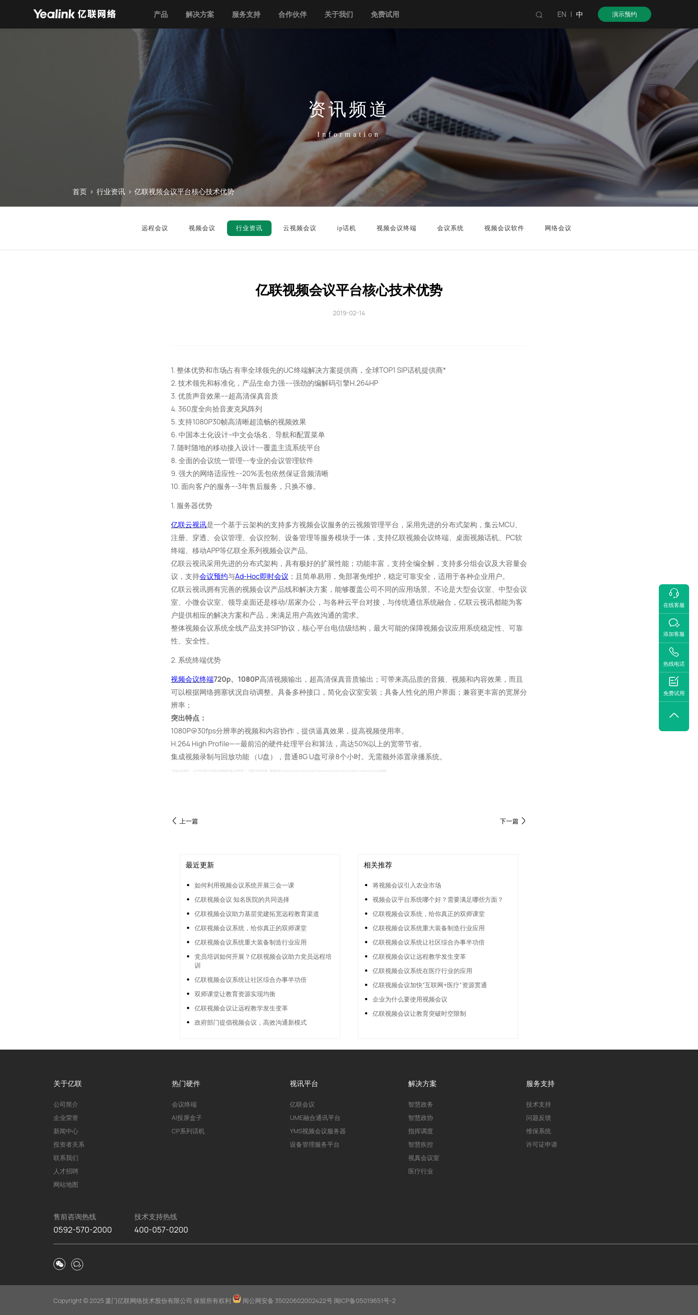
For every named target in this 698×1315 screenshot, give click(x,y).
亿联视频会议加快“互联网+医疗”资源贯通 (430, 985)
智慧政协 (420, 1117)
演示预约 (624, 14)
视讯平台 (304, 1083)
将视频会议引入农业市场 (407, 885)
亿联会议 (302, 1104)
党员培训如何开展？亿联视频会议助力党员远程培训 (263, 960)
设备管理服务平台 (315, 1144)
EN (561, 14)
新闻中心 (65, 1131)
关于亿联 (67, 1083)
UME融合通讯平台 (315, 1117)
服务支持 (246, 14)
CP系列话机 (188, 1131)
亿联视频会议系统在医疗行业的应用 (422, 970)
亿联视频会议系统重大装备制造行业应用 (251, 942)
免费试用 (385, 14)
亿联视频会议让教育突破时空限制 (419, 1013)
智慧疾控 (420, 1144)
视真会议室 (423, 1157)
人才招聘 (65, 1171)
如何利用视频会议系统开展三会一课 (244, 885)
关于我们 (339, 14)
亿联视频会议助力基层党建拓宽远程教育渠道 (257, 913)
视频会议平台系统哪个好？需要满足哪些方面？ (438, 899)
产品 (161, 14)
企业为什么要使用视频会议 (410, 999)
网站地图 (65, 1184)
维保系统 (538, 1131)
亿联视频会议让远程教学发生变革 (241, 1008)
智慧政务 (420, 1104)
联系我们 (65, 1157)
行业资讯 (111, 191)
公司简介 (65, 1104)
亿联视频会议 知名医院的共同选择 (242, 899)
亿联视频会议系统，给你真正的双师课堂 (251, 928)
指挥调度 (420, 1131)
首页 (80, 191)
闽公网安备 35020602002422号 (283, 1300)
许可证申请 (541, 1144)
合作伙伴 (292, 14)
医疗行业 (420, 1171)
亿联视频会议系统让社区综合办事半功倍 (251, 979)
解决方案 (200, 14)
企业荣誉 (65, 1117)
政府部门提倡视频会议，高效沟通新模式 (251, 1022)
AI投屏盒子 (187, 1117)
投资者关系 (69, 1144)
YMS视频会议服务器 (318, 1131)
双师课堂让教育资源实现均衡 (235, 993)
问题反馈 (538, 1117)
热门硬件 (186, 1083)
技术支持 (538, 1104)
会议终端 (184, 1104)
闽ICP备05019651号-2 (365, 1300)
